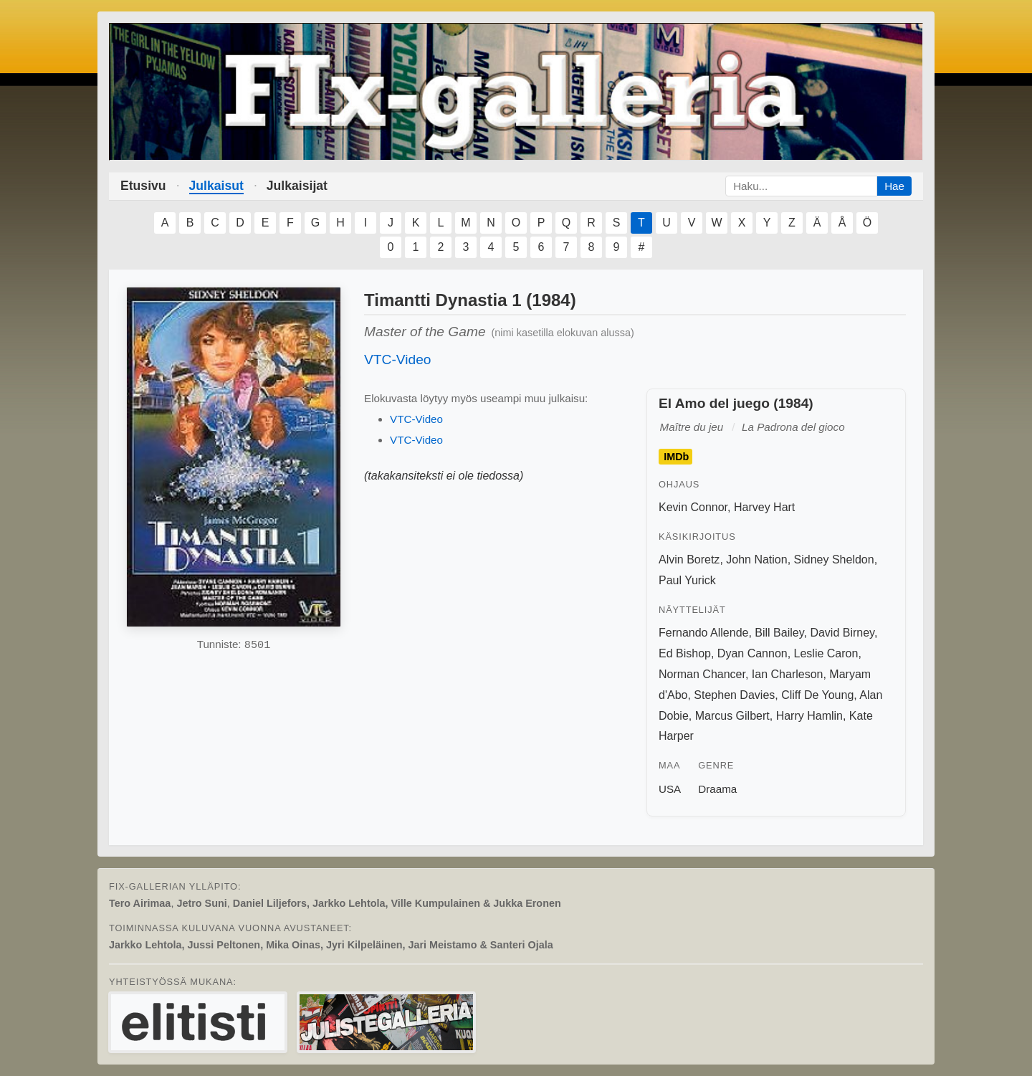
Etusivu (143, 185)
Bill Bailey (779, 633)
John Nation (756, 559)
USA (670, 789)
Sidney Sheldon (834, 559)
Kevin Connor (693, 507)
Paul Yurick (687, 580)
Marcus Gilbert (732, 716)
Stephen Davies (734, 695)
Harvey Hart (764, 507)
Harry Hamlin (809, 716)
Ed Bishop (685, 653)
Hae (894, 186)
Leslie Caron (826, 653)
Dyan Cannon (752, 653)
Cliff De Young (817, 695)
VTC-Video (397, 359)
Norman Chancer (702, 674)
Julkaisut (216, 185)
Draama (717, 789)
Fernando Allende (703, 633)
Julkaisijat (297, 185)
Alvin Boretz (689, 559)
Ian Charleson (787, 674)
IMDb (676, 456)
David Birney (842, 633)
